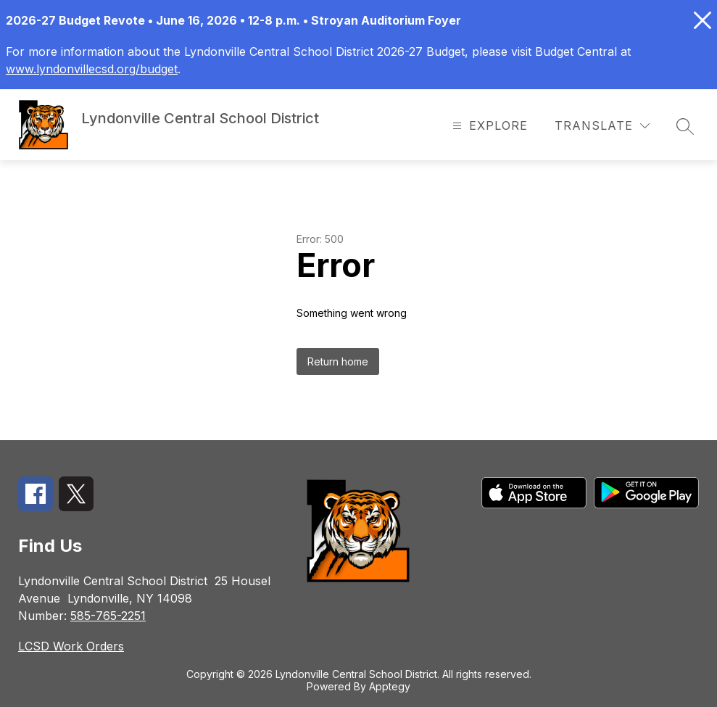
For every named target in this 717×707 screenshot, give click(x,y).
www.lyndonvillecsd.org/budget (92, 69)
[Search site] (685, 126)
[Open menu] (488, 126)
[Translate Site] (602, 126)
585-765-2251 (108, 615)
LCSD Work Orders (71, 646)
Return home (337, 361)
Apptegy (389, 686)
